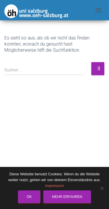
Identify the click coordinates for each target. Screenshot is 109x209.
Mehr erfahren (67, 197)
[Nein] (102, 188)
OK (29, 197)
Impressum (54, 185)
